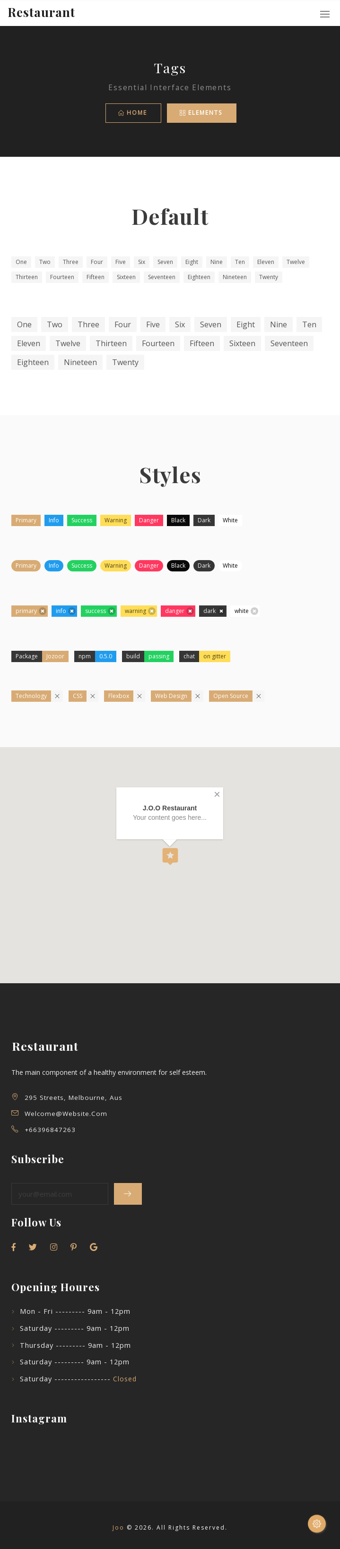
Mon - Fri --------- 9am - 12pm (75, 1311)
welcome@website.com (66, 1113)
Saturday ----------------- (78, 1378)
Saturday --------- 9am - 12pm (75, 1328)
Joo (118, 1527)
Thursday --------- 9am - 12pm (75, 1345)
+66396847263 (50, 1129)
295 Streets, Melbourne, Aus (73, 1097)
